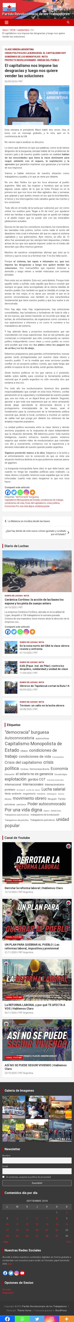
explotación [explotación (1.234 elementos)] (15, 779)
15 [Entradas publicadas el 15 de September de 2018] (57, 1224)
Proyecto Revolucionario (20, 60)
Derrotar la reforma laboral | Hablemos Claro (34, 888)
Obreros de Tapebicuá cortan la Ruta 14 (44, 685)
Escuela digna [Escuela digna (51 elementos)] (61, 774)
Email (5, 1166)
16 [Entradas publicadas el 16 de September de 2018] (66, 1224)
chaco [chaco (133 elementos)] (24, 750)
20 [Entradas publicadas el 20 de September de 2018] (37, 1230)
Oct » (69, 1241)
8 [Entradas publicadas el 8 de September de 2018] (56, 1218)
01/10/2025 (26, 652)
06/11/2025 (11, 1012)
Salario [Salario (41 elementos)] (46, 811)
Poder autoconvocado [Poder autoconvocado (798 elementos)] (46, 804)
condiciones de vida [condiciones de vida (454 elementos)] (35, 756)
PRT (21, 81)
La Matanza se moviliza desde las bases (29, 521)
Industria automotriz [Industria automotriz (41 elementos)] (55, 780)
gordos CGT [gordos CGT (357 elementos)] (37, 779)
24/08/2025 (26, 709)
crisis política (53, 503)
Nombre (6, 1155)
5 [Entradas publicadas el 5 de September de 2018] (27, 1218)
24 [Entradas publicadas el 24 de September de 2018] (7, 1236)
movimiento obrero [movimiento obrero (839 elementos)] (29, 798)
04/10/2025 (11, 607)
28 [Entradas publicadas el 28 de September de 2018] (47, 1236)
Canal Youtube (14, 880)
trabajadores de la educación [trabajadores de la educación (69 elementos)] (45, 814)
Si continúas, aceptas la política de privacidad (26, 1177)
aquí (10, 1263)
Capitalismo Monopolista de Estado (22, 500)
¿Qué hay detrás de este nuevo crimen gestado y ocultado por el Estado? (36, 533)
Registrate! (8, 1292)
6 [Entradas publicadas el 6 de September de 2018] (37, 1218)
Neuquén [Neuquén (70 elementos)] (52, 799)
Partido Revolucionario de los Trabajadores (36, 14)
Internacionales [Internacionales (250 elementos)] (33, 784)
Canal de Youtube (17, 838)
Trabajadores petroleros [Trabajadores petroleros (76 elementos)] (42, 820)
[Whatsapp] (20, 492)
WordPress (61, 1310)
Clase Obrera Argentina (19, 49)
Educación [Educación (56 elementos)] (9, 774)
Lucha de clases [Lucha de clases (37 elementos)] (33, 790)
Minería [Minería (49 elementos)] (8, 799)
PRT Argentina (26, 892)
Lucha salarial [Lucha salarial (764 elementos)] (53, 789)
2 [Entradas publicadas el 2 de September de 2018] (66, 1212)
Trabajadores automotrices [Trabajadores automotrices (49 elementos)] (17, 815)
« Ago (5, 1241)
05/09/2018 (11, 81)
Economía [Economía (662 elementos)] (59, 768)
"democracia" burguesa (26, 497)
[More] (32, 492)
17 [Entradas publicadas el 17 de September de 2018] (7, 1230)
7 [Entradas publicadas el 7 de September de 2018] (46, 1218)
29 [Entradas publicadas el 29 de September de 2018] (57, 1236)
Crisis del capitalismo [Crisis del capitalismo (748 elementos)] (23, 762)
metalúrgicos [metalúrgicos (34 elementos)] (51, 794)
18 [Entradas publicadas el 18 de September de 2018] (17, 1230)
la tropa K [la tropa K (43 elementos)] (21, 790)
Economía (10, 506)
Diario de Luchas (17, 546)
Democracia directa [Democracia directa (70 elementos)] (39, 769)
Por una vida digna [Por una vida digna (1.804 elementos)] (23, 809)
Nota (45, 56)
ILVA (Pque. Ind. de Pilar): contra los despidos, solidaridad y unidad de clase (44, 667)
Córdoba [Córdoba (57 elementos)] (24, 769)
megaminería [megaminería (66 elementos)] (29, 793)
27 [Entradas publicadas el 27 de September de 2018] (37, 1236)
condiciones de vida (14, 503)
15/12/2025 (11, 892)
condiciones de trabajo (52, 500)
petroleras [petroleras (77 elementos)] (10, 804)
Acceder (6, 1289)
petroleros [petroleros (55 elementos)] (21, 804)
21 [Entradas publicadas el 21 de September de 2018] (47, 1230)
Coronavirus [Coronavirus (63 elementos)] (58, 757)
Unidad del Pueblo (48, 60)
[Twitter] (14, 492)
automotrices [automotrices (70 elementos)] (42, 738)
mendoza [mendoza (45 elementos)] (41, 794)
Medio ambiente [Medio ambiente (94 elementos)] (13, 793)
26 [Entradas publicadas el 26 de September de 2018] (27, 1236)
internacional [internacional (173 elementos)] (13, 784)
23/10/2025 (11, 1073)
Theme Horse (24, 1310)
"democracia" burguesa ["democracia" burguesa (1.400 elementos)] (27, 732)
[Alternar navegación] (6, 22)
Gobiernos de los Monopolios (23, 56)
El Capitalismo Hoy (54, 53)
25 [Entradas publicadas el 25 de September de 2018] (17, 1236)
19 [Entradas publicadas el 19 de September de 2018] (27, 1230)
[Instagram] (26, 492)
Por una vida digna (25, 506)
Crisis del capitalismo (35, 503)
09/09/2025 (26, 689)
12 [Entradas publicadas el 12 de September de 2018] (27, 1224)
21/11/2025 (11, 952)
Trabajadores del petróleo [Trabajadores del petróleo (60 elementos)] (17, 820)
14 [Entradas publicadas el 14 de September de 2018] (47, 1224)
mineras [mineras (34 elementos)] (61, 794)
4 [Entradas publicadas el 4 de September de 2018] (17, 1218)
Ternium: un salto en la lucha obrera (42, 705)
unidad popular (42, 506)
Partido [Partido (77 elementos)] (62, 799)
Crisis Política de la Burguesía (23, 53)
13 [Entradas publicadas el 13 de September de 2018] (37, 1224)
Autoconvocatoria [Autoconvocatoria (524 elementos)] (19, 738)
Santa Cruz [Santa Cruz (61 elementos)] (56, 810)
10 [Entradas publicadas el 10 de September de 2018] (7, 1224)
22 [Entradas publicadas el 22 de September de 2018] (57, 1230)
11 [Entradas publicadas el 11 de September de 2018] (17, 1224)
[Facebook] (8, 492)
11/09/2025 (26, 673)
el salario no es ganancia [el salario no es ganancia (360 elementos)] (34, 774)
